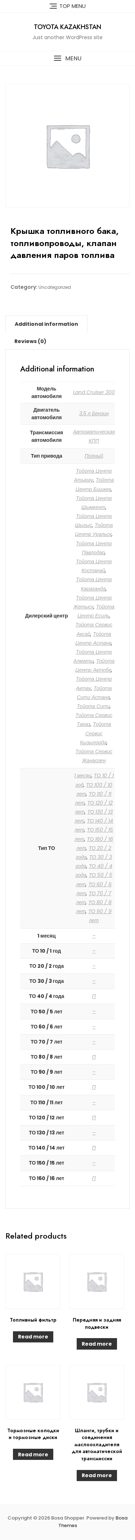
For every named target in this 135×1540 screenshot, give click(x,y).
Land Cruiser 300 (94, 392)
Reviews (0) (30, 341)
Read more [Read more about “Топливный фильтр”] (33, 1336)
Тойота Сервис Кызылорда (95, 733)
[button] (67, 58)
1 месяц (82, 775)
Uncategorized (55, 287)
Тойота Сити (93, 706)
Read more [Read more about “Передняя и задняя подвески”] (97, 1343)
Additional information (46, 324)
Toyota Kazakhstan (67, 27)
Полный (94, 455)
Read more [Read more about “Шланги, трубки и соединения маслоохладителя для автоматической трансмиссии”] (97, 1475)
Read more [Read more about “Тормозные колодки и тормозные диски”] (33, 1454)
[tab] (46, 324)
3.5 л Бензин (94, 413)
